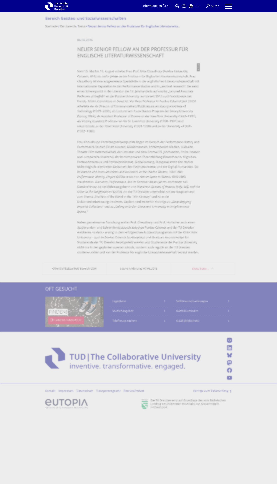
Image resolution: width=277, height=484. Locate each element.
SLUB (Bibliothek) (187, 390)
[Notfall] (177, 6)
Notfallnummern (187, 380)
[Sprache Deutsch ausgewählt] (194, 6)
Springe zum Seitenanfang (210, 459)
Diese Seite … (200, 337)
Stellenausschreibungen (192, 370)
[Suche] (212, 6)
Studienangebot (122, 380)
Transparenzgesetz (108, 460)
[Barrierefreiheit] (184, 6)
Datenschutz (85, 460)
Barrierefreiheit (134, 460)
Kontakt (50, 460)
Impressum (66, 460)
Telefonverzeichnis (124, 390)
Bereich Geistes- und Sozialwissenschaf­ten (85, 19)
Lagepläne (119, 370)
